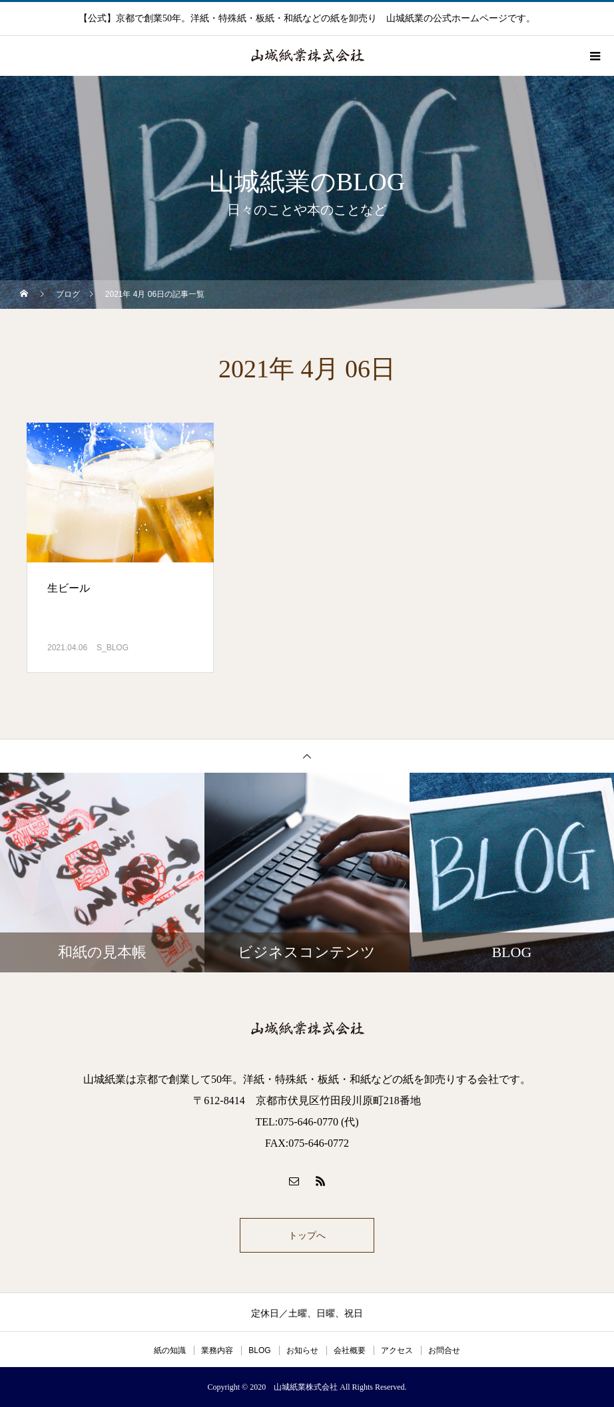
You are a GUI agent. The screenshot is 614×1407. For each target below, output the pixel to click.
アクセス (397, 1350)
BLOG (259, 1350)
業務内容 (217, 1350)
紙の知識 (170, 1350)
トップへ (307, 1235)
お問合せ (444, 1350)
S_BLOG (113, 647)
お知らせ (302, 1350)
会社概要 (350, 1350)
